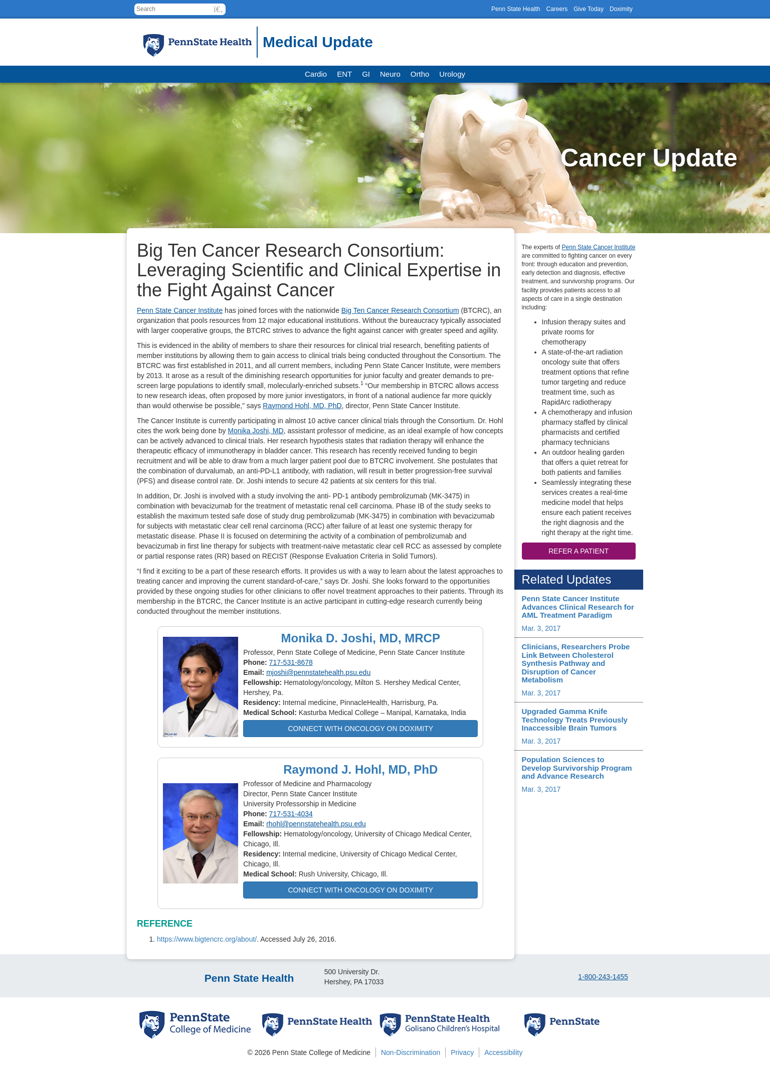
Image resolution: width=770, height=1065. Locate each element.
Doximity (621, 9)
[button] (218, 9)
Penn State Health (515, 9)
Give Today (588, 9)
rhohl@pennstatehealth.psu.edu (316, 824)
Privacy (462, 1052)
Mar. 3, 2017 (541, 628)
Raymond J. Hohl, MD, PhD (360, 769)
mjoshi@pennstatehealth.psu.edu (318, 672)
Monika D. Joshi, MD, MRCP (360, 638)
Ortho (420, 74)
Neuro (390, 74)
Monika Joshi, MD (255, 431)
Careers (556, 9)
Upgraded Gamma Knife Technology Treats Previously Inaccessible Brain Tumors (575, 719)
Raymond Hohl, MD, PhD (302, 406)
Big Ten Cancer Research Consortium (400, 310)
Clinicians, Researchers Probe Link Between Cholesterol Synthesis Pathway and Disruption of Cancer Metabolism (576, 663)
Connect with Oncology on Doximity (360, 729)
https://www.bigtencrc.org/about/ (207, 939)
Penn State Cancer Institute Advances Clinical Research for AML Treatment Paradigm (578, 606)
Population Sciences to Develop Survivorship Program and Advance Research (577, 767)
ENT (344, 74)
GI (366, 74)
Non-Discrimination (410, 1052)
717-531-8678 (291, 662)
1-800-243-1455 (603, 977)
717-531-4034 (291, 814)
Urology (452, 74)
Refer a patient (578, 551)
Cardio (316, 74)
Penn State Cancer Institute (180, 310)
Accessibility (503, 1052)
